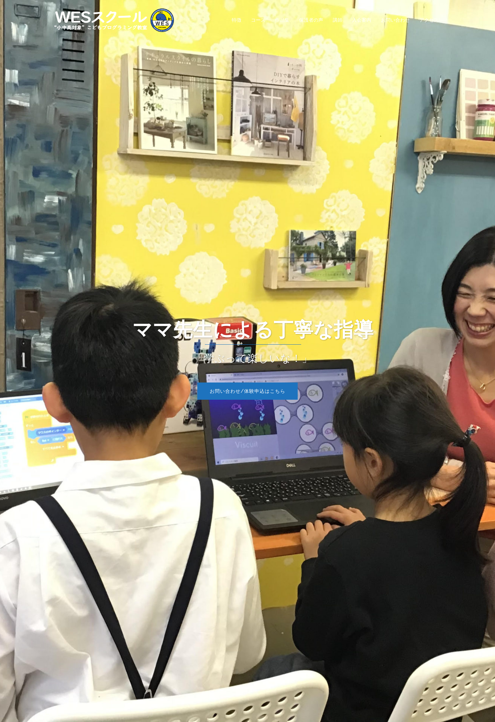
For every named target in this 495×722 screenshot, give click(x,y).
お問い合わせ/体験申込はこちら (247, 391)
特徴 (236, 20)
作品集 (282, 20)
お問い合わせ (395, 20)
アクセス (429, 20)
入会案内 (361, 20)
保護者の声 (311, 20)
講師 (337, 20)
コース (258, 20)
